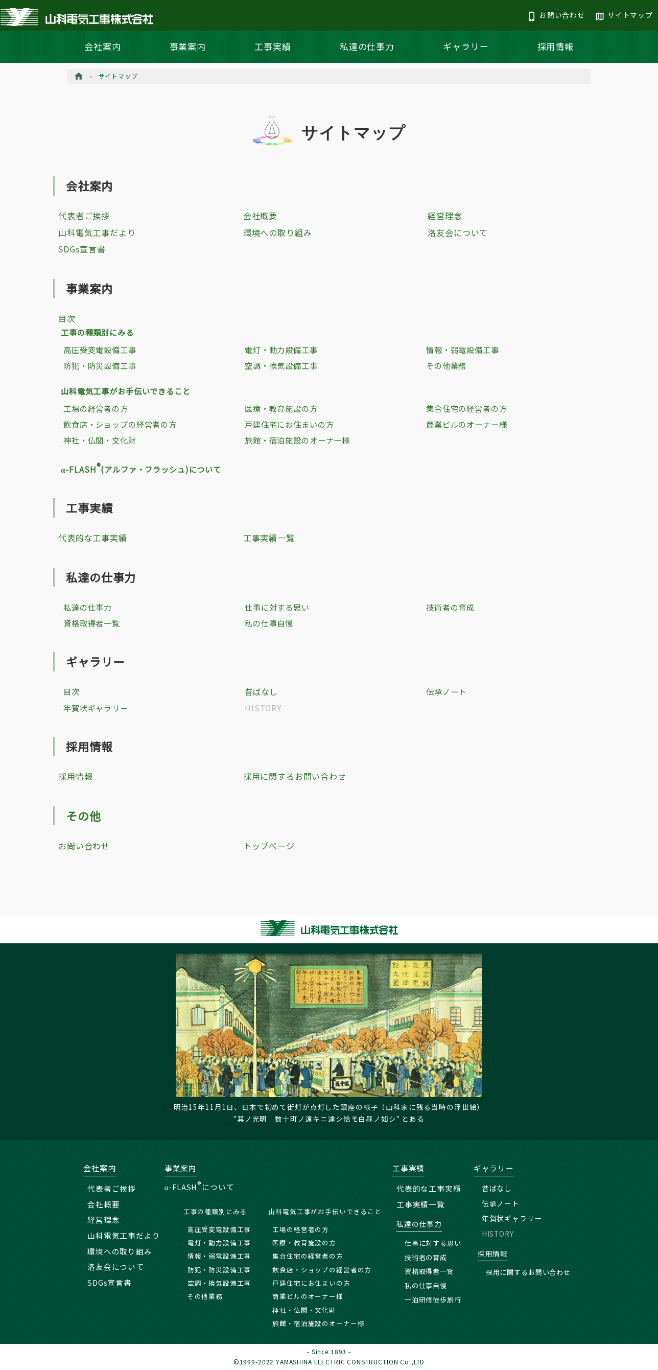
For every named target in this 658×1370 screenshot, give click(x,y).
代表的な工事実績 (92, 537)
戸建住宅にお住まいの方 (289, 424)
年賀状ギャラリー (95, 707)
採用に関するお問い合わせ (294, 776)
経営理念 (445, 216)
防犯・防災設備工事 (99, 365)
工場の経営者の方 (95, 408)
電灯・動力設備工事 (281, 349)
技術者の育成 (450, 607)
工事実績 (272, 46)
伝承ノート (446, 691)
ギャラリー (465, 46)
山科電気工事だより (97, 232)
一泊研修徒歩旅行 (433, 1300)
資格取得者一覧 (91, 623)
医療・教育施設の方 (281, 408)
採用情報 (555, 46)
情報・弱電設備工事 (462, 349)
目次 (67, 318)
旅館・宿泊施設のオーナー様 (297, 440)
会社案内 (102, 46)
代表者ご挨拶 (84, 216)
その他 (83, 815)
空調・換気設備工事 (281, 365)
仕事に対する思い (277, 607)
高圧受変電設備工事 (99, 349)
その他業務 (446, 365)
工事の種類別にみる (97, 332)
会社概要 (260, 216)
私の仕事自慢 (269, 623)
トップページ (269, 846)
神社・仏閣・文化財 (99, 440)
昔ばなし (261, 691)
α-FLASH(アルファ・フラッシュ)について (141, 469)
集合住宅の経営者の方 (466, 408)
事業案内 (188, 46)
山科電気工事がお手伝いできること (126, 391)
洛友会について (458, 232)
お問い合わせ (84, 846)
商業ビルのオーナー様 (466, 424)
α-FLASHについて (199, 1186)
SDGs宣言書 (82, 249)
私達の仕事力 (367, 46)
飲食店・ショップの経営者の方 (120, 424)
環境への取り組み (277, 232)
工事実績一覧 (269, 537)
